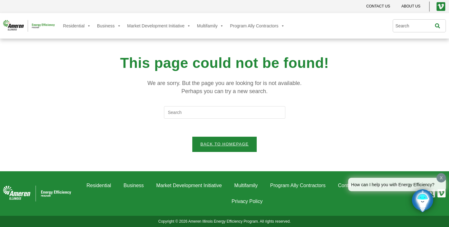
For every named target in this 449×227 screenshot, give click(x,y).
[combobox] (415, 26)
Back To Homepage (224, 145)
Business (109, 26)
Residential (77, 26)
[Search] (439, 26)
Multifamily (210, 26)
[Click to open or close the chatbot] (423, 201)
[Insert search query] (224, 112)
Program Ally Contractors (257, 26)
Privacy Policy (247, 201)
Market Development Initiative (159, 26)
